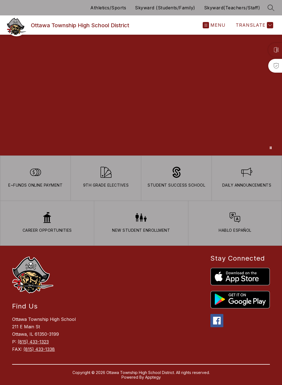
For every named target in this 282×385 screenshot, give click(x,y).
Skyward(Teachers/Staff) (232, 7)
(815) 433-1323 (33, 342)
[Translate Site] (253, 25)
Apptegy (153, 377)
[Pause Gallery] (270, 147)
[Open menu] (214, 25)
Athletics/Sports (108, 7)
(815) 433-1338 (39, 349)
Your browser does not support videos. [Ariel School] (141, 95)
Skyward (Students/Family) (165, 7)
